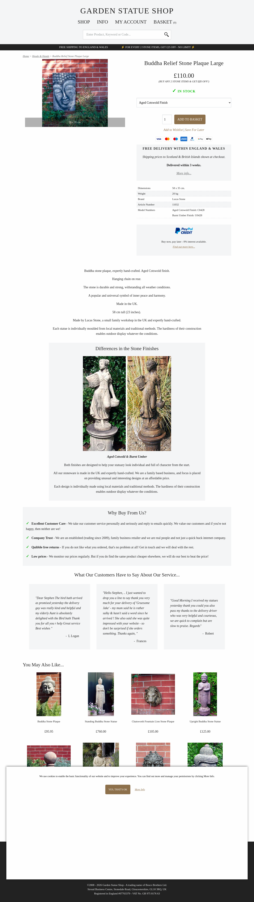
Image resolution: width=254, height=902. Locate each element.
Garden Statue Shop (127, 10)
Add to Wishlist (173, 130)
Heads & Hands (40, 56)
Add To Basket (189, 119)
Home (26, 56)
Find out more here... (184, 246)
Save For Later (194, 130)
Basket (165, 22)
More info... (183, 173)
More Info (140, 789)
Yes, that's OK (117, 789)
